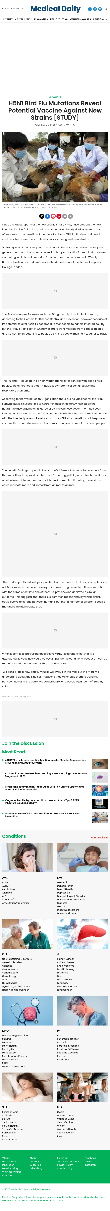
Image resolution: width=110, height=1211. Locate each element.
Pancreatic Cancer (68, 1039)
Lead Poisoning (65, 969)
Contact (34, 1161)
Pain (59, 1035)
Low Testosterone (67, 986)
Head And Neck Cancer (15, 990)
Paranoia (62, 1042)
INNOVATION (41, 19)
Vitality (6, 1158)
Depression (63, 892)
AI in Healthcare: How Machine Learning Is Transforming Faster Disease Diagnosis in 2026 (46, 775)
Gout (5, 979)
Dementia (62, 882)
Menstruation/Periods (14, 1056)
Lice (59, 976)
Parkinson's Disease (68, 1049)
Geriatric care (10, 972)
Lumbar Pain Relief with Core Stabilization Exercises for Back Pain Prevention (42, 815)
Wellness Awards (80, 19)
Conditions (14, 836)
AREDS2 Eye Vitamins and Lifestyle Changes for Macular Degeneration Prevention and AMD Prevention (45, 761)
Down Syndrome (66, 913)
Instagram (91, 1165)
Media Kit (62, 1158)
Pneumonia (63, 1059)
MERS (5, 1063)
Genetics (7, 965)
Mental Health (10, 1059)
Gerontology (9, 976)
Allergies (7, 892)
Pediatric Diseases (67, 1052)
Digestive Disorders (68, 910)
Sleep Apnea (9, 1139)
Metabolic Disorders (13, 1066)
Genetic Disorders (12, 962)
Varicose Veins (65, 1119)
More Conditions (99, 837)
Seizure (6, 1119)
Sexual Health (10, 1125)
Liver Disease (64, 979)
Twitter (88, 1161)
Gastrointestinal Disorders (17, 959)
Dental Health (65, 889)
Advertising (36, 1168)
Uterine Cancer (65, 1115)
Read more (56, 1200)
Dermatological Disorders (71, 896)
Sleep (5, 1136)
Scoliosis (7, 1115)
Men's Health (9, 1045)
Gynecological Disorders (16, 986)
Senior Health (9, 1122)
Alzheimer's (8, 899)
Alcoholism (8, 889)
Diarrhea (62, 906)
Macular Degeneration (15, 1035)
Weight (61, 1125)
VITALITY (8, 19)
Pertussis (62, 1056)
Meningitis (8, 1049)
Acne (5, 882)
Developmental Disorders (71, 899)
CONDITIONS (100, 19)
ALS (4, 896)
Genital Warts (10, 969)
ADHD (5, 885)
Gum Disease (9, 983)
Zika (59, 1136)
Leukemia (62, 972)
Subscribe (35, 1165)
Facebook (90, 1158)
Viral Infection (65, 1122)
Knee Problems (65, 965)
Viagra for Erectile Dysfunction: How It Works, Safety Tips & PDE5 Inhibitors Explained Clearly (42, 802)
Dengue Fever (65, 885)
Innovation (8, 1165)
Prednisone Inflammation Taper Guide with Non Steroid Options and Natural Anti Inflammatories (44, 788)
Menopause (9, 1052)
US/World (55, 97)
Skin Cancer (9, 1132)
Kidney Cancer (65, 959)
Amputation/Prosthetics (15, 903)
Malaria (6, 1039)
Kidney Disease (65, 962)
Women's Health (66, 1129)
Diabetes (62, 903)
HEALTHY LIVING (59, 19)
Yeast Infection (65, 1132)
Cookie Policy (64, 1168)
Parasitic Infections (68, 1045)
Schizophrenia (10, 1112)
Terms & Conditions (68, 1161)
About (33, 1158)
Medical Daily (56, 8)
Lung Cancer (64, 990)
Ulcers (60, 1112)
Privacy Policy (65, 1165)
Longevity (62, 983)
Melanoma (8, 1042)
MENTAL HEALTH (23, 19)
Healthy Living (10, 1168)
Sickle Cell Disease (12, 1129)
